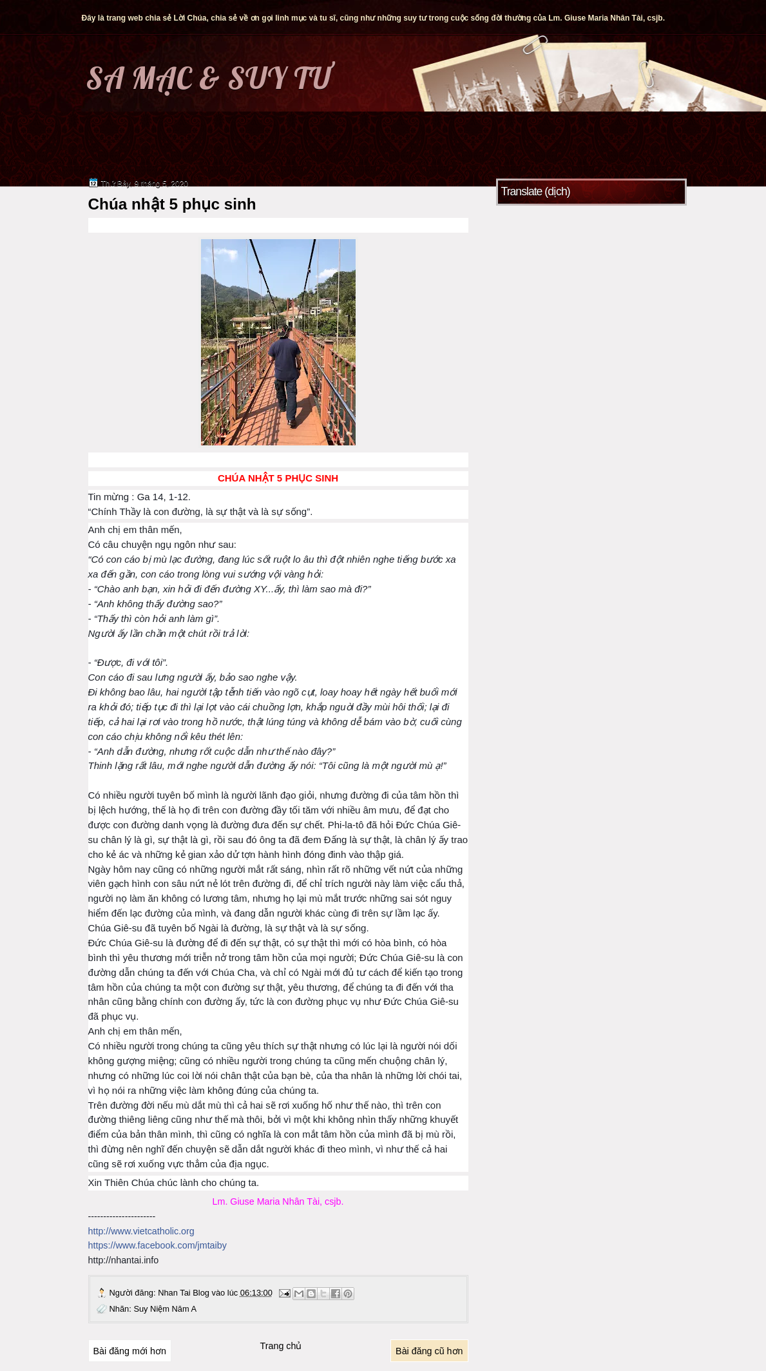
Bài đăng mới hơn (129, 1351)
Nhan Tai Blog (184, 1293)
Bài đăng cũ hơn (429, 1351)
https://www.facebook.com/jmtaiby (157, 1245)
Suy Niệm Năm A (164, 1309)
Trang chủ (281, 1346)
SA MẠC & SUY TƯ (208, 78)
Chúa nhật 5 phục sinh (172, 204)
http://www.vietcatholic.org (141, 1231)
